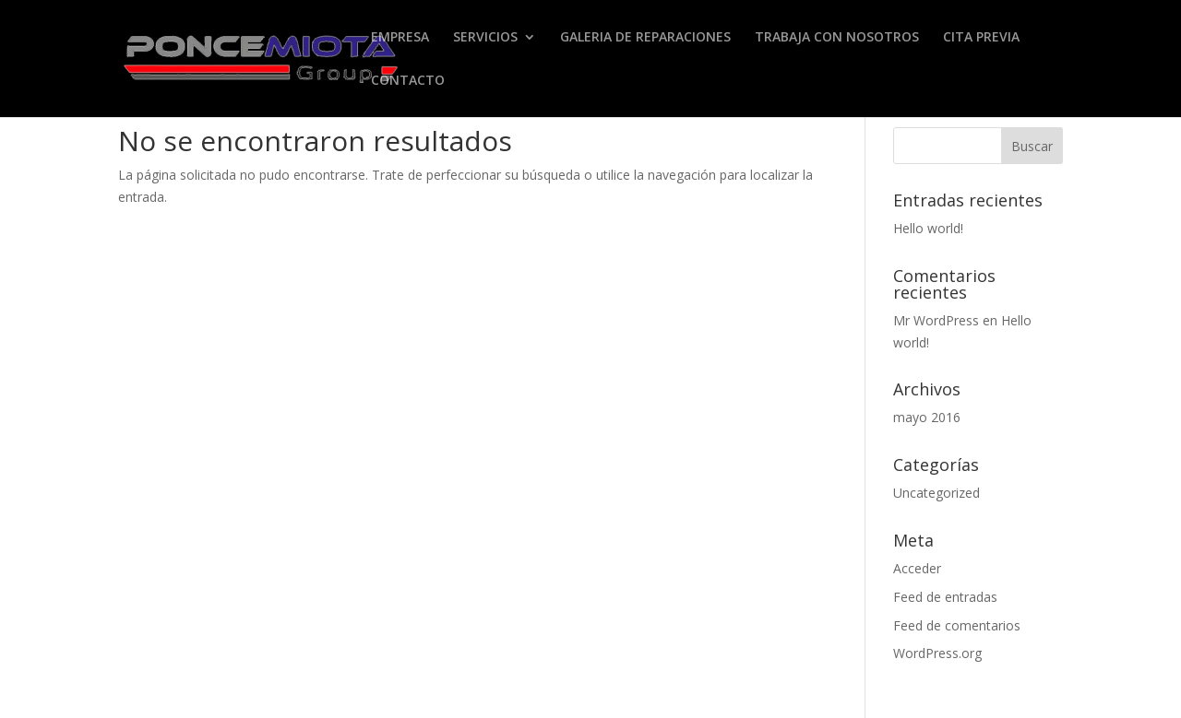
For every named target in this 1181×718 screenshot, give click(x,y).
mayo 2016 (926, 417)
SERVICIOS (485, 37)
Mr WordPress (936, 320)
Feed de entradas (945, 597)
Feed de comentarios (956, 625)
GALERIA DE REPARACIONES (645, 37)
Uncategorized (936, 492)
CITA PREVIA (981, 37)
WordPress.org (937, 653)
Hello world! (928, 228)
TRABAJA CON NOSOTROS (837, 37)
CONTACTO (408, 81)
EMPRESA (400, 37)
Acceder (917, 568)
